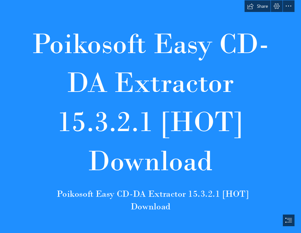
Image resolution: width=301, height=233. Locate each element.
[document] (150, 116)
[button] (258, 6)
